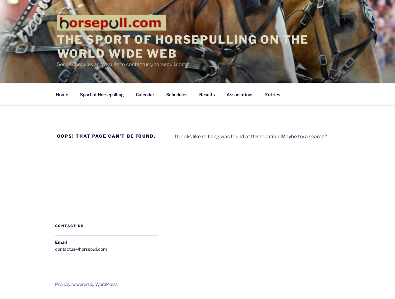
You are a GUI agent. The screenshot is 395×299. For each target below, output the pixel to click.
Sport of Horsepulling (102, 94)
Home (62, 94)
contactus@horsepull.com (81, 249)
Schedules (176, 94)
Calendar (145, 94)
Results (207, 94)
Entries (272, 94)
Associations (240, 94)
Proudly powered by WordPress (86, 284)
